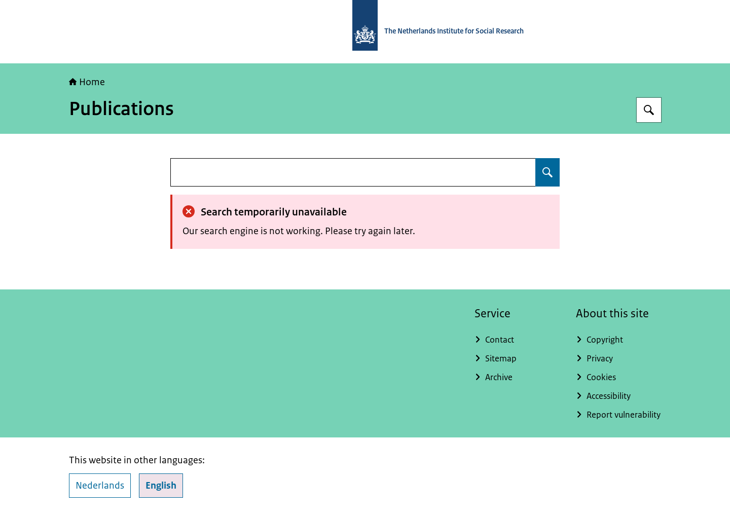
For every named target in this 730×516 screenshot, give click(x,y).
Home (87, 82)
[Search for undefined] (547, 172)
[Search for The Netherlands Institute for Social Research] (649, 110)
